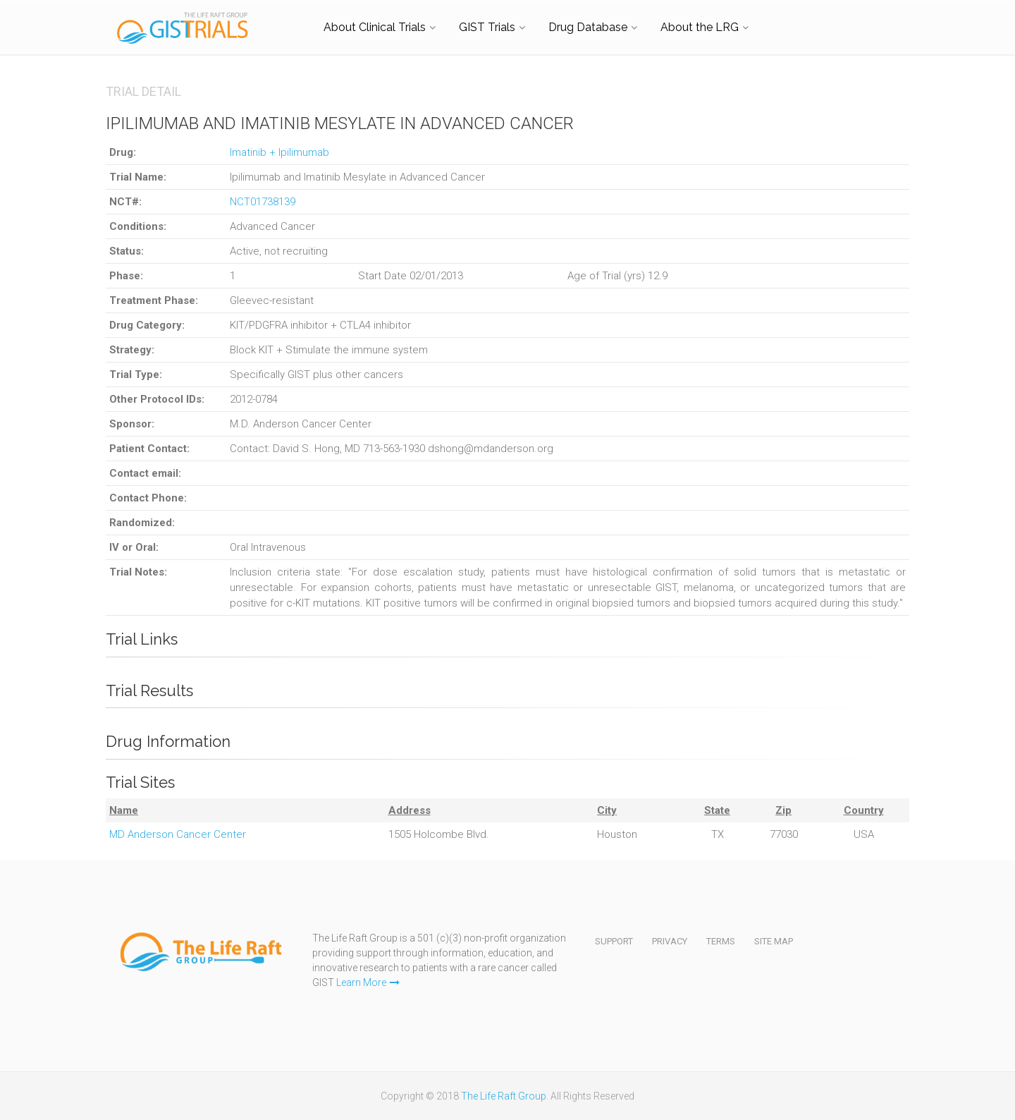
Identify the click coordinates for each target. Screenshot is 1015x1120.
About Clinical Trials (375, 27)
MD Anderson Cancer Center (177, 834)
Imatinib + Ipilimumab (279, 152)
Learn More (368, 982)
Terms (720, 941)
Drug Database (587, 27)
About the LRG (699, 27)
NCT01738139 (262, 201)
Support (614, 941)
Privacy (669, 941)
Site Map (773, 941)
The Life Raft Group (503, 1096)
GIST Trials (487, 27)
